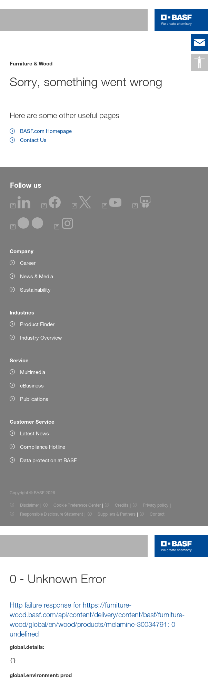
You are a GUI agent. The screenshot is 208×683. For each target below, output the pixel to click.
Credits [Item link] (121, 505)
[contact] (199, 42)
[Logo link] (176, 19)
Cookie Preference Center (77, 505)
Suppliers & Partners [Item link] (117, 514)
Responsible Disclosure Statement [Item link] (51, 514)
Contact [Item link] (157, 514)
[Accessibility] (199, 62)
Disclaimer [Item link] (29, 505)
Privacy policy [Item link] (155, 505)
